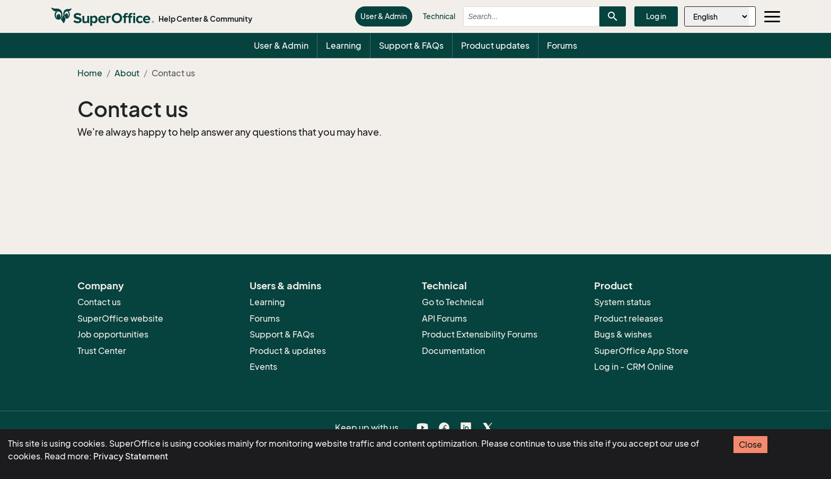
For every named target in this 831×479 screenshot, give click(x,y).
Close (750, 444)
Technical (439, 16)
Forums (562, 45)
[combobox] (522, 16)
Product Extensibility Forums (479, 334)
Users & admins (285, 285)
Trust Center (101, 350)
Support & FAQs (411, 45)
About (126, 73)
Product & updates (288, 350)
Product (613, 285)
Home (89, 73)
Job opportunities (112, 334)
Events (263, 366)
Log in (656, 16)
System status (622, 302)
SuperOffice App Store (641, 350)
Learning (343, 45)
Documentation (453, 350)
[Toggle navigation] (772, 16)
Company (100, 285)
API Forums (444, 318)
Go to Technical (453, 302)
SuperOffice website (120, 318)
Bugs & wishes (623, 334)
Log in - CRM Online (634, 366)
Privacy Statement (130, 456)
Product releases (628, 318)
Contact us (132, 109)
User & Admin (383, 16)
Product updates (495, 45)
